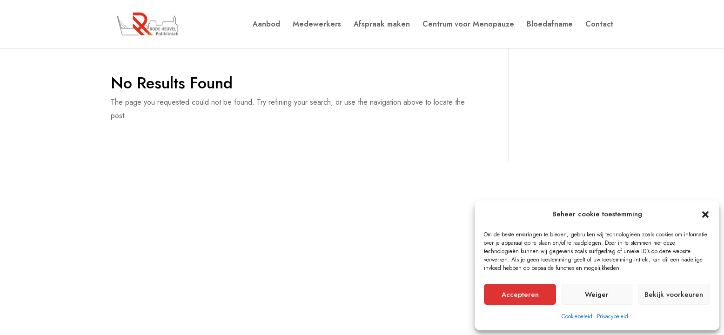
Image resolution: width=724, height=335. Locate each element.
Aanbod (266, 25)
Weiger (597, 294)
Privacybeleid (612, 316)
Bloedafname (550, 25)
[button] (705, 214)
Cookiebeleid (577, 316)
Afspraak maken (382, 25)
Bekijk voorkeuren (673, 294)
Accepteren (520, 294)
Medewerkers (317, 25)
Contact (599, 25)
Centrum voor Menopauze (468, 25)
